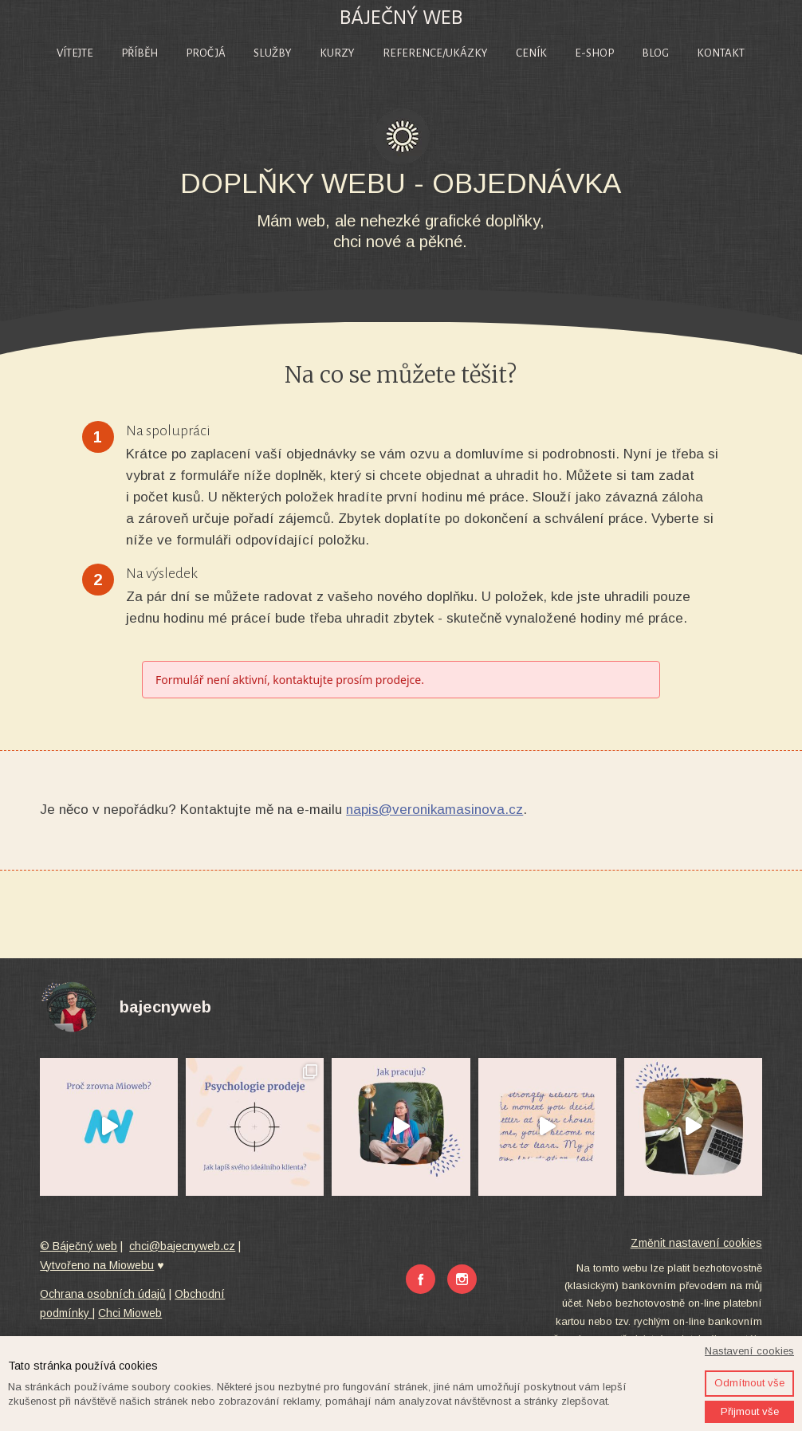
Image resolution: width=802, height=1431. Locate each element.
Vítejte (75, 53)
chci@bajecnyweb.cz (182, 1246)
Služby (273, 53)
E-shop (594, 53)
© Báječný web (78, 1246)
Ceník (531, 53)
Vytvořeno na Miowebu (97, 1265)
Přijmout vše (750, 1411)
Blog (655, 53)
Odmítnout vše (749, 1383)
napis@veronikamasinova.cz (434, 809)
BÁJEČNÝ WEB (401, 18)
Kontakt (721, 53)
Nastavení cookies (749, 1351)
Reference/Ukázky (435, 53)
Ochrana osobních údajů (103, 1294)
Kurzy (337, 53)
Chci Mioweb (130, 1313)
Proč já (206, 53)
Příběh (139, 53)
